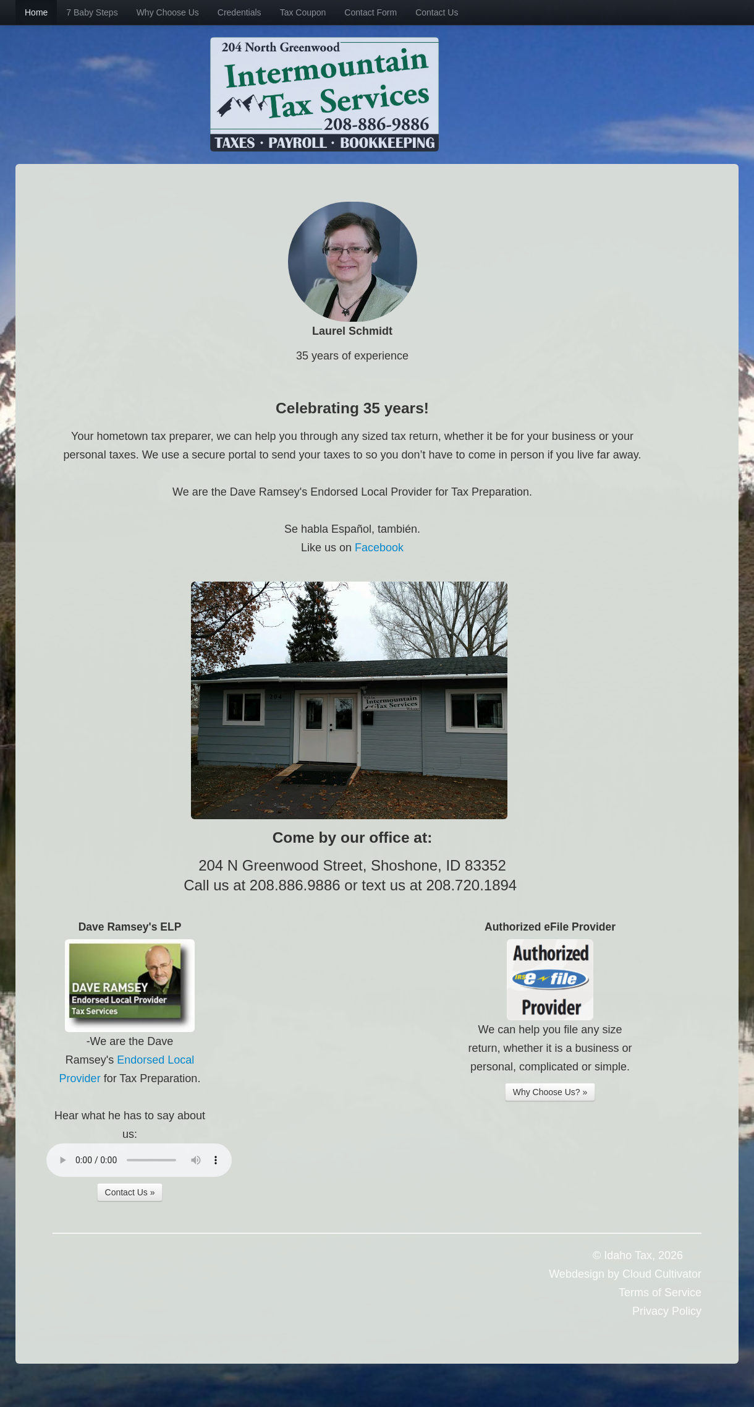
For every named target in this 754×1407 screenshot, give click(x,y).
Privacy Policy (666, 1311)
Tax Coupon (303, 12)
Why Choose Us (168, 12)
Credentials (239, 12)
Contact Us (436, 12)
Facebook (379, 547)
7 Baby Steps (91, 12)
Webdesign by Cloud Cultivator (625, 1274)
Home (36, 12)
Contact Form (370, 12)
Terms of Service (660, 1292)
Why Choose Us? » (550, 1092)
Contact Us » (130, 1192)
